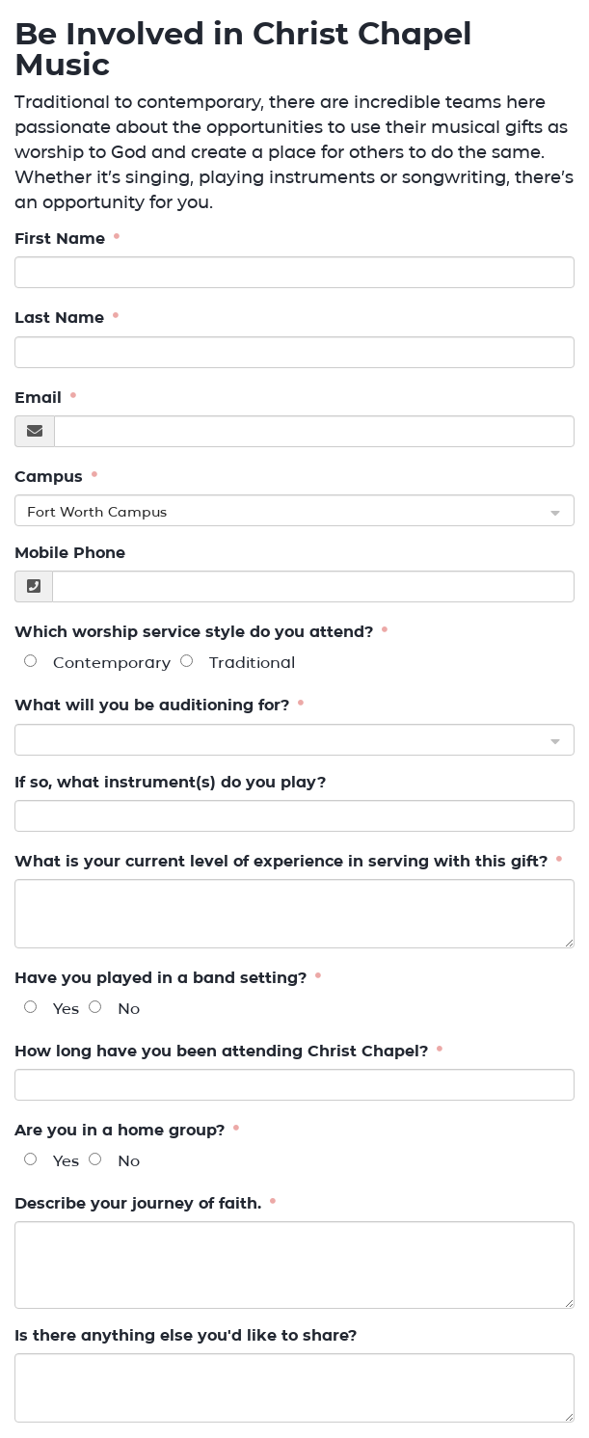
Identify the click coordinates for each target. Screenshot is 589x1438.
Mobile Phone (69, 553)
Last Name (61, 318)
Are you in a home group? (121, 1130)
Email (40, 397)
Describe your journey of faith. (140, 1203)
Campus (51, 476)
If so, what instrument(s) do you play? (170, 782)
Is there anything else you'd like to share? (185, 1335)
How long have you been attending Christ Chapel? (223, 1051)
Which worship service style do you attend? (196, 633)
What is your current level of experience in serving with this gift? (283, 861)
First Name (62, 238)
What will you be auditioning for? (154, 706)
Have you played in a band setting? (162, 978)
